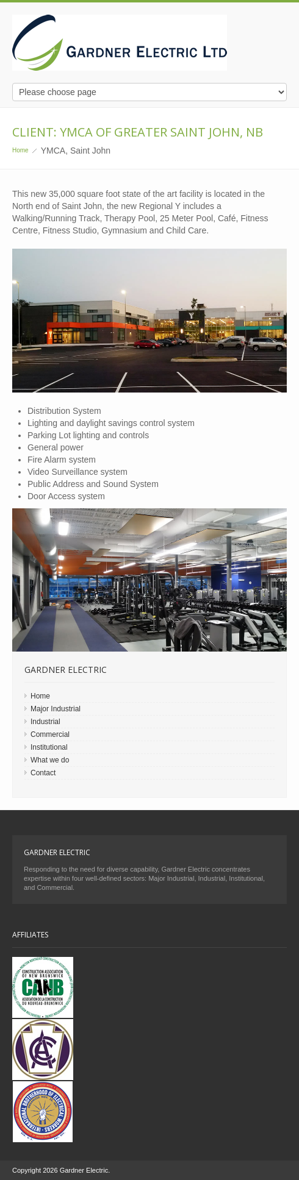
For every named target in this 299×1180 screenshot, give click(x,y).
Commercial (50, 734)
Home (20, 150)
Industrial (45, 721)
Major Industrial (56, 709)
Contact (43, 773)
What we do (50, 760)
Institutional (49, 747)
